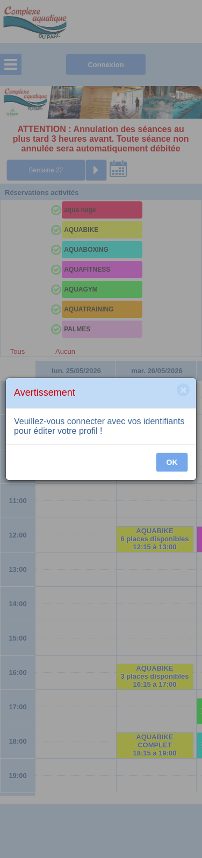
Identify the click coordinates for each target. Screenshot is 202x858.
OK (172, 462)
